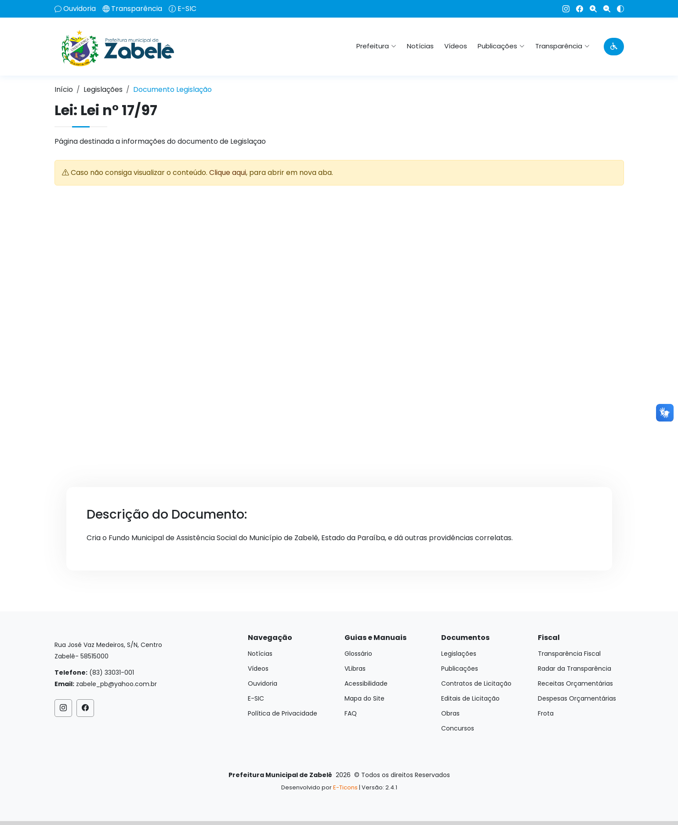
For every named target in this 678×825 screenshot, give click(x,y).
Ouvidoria (79, 8)
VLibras (355, 668)
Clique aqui (227, 172)
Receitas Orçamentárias (575, 683)
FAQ (350, 713)
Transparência (136, 8)
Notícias (420, 46)
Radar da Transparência (574, 668)
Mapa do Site (364, 698)
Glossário (358, 654)
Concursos (457, 728)
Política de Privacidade (282, 713)
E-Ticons (345, 787)
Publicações (459, 668)
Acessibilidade (366, 683)
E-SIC (187, 8)
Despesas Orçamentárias (577, 698)
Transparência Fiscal (569, 654)
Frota (546, 713)
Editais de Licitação (470, 698)
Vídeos (455, 46)
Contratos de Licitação (476, 683)
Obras (450, 713)
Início (63, 89)
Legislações (103, 89)
